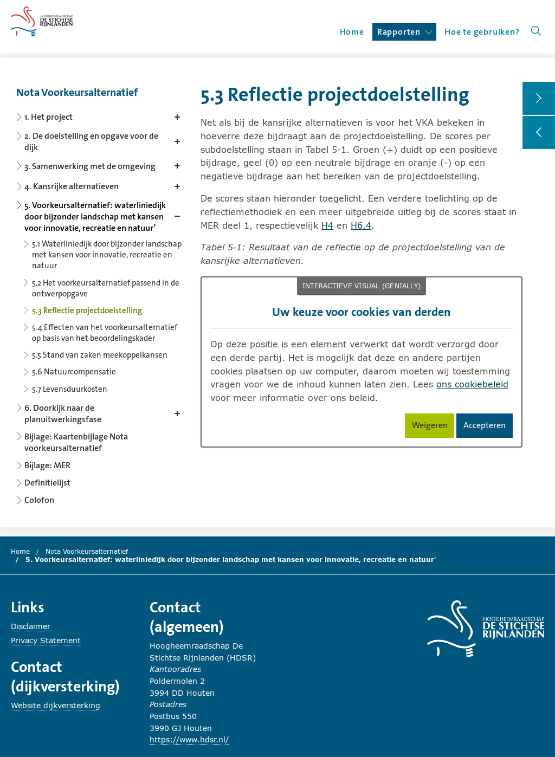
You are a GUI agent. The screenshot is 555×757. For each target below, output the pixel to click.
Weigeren (433, 427)
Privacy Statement (46, 640)
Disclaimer (30, 626)
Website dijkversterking (55, 705)
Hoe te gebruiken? (482, 31)
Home (352, 31)
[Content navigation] (100, 292)
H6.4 (361, 225)
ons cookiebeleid (472, 384)
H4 (327, 225)
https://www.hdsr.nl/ (189, 739)
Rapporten (405, 31)
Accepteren (488, 427)
